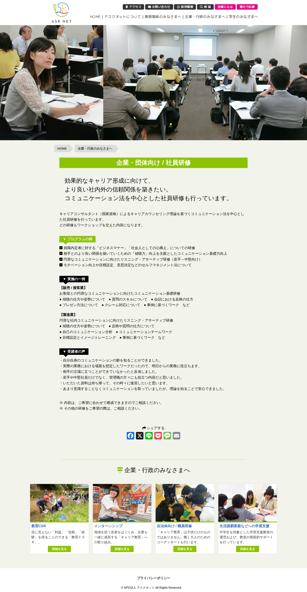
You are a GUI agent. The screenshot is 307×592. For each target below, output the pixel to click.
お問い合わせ (159, 7)
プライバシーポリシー (153, 578)
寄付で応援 (247, 7)
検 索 (205, 7)
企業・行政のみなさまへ (205, 16)
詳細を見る (59, 549)
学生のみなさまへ (243, 16)
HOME (95, 16)
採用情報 (185, 7)
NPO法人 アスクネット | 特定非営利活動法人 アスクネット (61, 12)
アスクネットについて (122, 16)
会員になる (225, 7)
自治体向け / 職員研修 (174, 526)
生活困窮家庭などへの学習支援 (244, 526)
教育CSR (38, 526)
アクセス (133, 7)
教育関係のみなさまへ (163, 16)
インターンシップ (108, 526)
